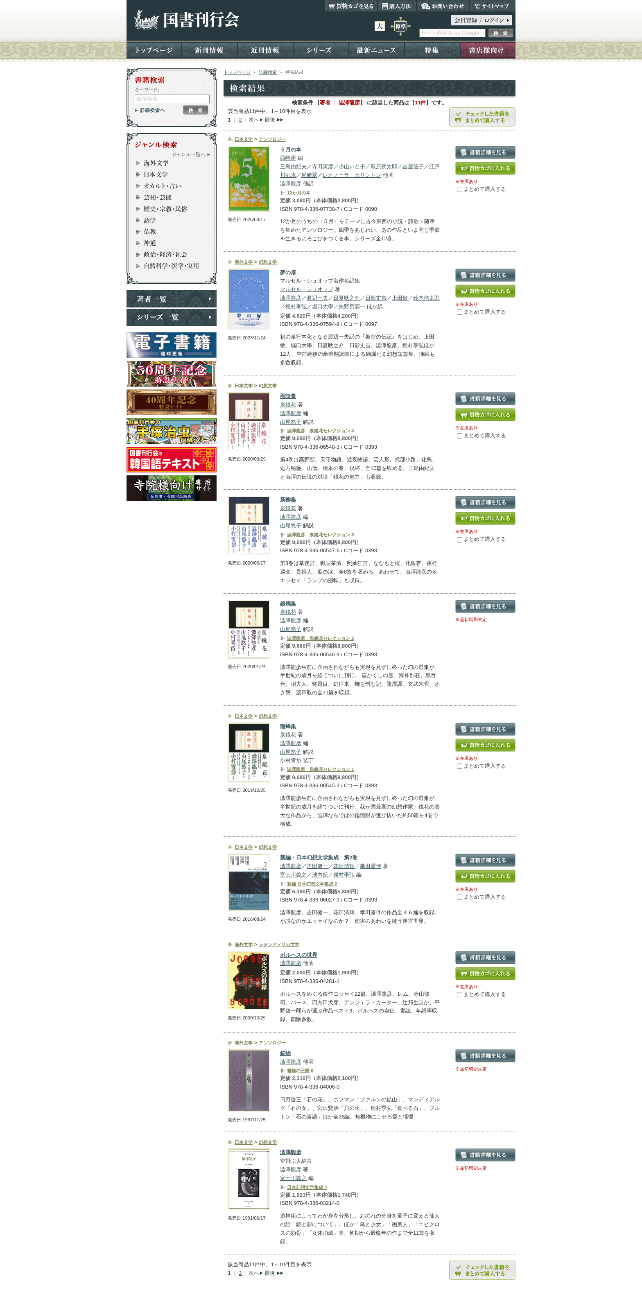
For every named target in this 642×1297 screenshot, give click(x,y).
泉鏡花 (288, 405)
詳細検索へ (150, 110)
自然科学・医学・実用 (168, 266)
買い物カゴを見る (351, 5)
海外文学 (168, 163)
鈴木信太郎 (426, 298)
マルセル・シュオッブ (306, 289)
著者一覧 (172, 298)
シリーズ (321, 50)
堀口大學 (322, 306)
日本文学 (168, 174)
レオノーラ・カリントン (352, 175)
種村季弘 (296, 306)
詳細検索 (268, 72)
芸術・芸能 (168, 197)
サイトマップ (492, 5)
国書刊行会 (186, 19)
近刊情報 (265, 50)
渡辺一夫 (317, 298)
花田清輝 (344, 866)
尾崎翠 (309, 175)
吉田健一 (317, 866)
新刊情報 (209, 50)
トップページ (154, 50)
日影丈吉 (376, 298)
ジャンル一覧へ (191, 154)
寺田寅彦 (322, 166)
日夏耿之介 (346, 298)
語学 (168, 220)
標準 (400, 26)
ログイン (481, 20)
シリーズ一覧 (172, 317)
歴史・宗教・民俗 (168, 209)
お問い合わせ (442, 5)
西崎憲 (288, 158)
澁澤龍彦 (290, 184)
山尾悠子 (290, 422)
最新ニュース (377, 50)
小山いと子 (352, 166)
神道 (168, 243)
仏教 (168, 231)
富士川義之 (293, 875)
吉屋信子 (413, 166)
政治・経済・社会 (168, 254)
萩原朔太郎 (384, 166)
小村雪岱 (290, 760)
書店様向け (487, 50)
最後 (269, 120)
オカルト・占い (168, 186)
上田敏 (400, 298)
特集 (432, 50)
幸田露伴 (370, 866)
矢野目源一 (352, 306)
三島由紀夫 (293, 166)
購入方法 (397, 5)
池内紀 (320, 875)
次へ (254, 120)
